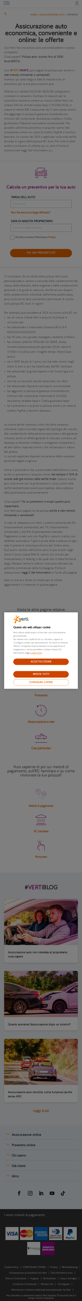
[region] (41, 650)
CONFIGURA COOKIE (41, 682)
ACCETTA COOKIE (41, 661)
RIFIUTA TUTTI (41, 674)
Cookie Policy (36, 653)
